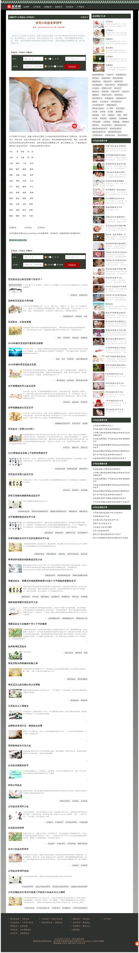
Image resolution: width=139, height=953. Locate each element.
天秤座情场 (123, 118)
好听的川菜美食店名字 (40, 511)
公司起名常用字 (71, 822)
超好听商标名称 (98, 75)
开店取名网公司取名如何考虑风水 (107, 429)
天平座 (94, 118)
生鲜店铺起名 (51, 554)
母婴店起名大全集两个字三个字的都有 (27, 624)
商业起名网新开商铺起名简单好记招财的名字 (111, 451)
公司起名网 (83, 822)
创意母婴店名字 (54, 618)
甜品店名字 (59, 533)
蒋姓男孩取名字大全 (114, 207)
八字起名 (80, 7)
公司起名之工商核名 (18, 706)
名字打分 (66, 447)
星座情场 (116, 122)
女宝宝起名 (14, 922)
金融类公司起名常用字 (79, 887)
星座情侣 (119, 112)
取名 (59, 338)
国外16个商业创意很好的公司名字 (107, 534)
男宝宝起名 (61, 380)
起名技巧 (84, 402)
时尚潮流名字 (121, 75)
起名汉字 (125, 91)
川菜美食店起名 (23, 511)
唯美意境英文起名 (114, 132)
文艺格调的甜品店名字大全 (22, 517)
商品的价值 (106, 78)
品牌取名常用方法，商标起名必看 (25, 726)
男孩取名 (84, 338)
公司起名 (37, 7)
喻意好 (94, 101)
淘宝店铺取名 (82, 679)
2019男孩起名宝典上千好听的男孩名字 (28, 453)
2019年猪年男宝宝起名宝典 (22, 364)
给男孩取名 (109, 98)
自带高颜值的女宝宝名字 (20, 407)
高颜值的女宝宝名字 (62, 423)
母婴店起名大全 (81, 618)
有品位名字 (107, 81)
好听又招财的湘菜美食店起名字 (24, 495)
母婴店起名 (26, 597)
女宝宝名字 (76, 423)
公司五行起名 (29, 908)
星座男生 (103, 118)
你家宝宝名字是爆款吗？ (116, 217)
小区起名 (13, 240)
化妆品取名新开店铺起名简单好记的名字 (109, 458)
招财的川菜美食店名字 (58, 511)
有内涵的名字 (68, 316)
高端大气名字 (107, 95)
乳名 (57, 359)
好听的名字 (83, 295)
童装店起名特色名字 (99, 128)
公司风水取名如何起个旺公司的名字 (107, 513)
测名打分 (75, 447)
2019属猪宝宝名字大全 (115, 198)
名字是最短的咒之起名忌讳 (22, 386)
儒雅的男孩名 (112, 105)
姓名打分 (84, 447)
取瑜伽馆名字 (123, 85)
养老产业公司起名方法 (102, 523)
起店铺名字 (55, 597)
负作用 (102, 112)
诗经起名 (25, 919)
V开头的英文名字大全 (114, 374)
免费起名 (84, 17)
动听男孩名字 (121, 98)
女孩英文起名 (110, 135)
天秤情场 (106, 122)
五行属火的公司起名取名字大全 (106, 520)
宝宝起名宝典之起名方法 (20, 474)
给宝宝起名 (120, 108)
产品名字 (110, 75)
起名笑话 (76, 922)
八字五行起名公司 (43, 908)
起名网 (26, 7)
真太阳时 (58, 66)
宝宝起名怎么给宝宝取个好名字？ (25, 279)
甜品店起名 (49, 533)
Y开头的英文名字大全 (114, 401)
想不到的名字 (116, 101)
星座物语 (95, 115)
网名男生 (86, 922)
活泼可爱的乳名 (81, 359)
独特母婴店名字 (68, 618)
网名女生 (86, 926)
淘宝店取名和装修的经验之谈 (23, 663)
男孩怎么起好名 (98, 108)
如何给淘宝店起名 (17, 646)
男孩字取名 (119, 95)
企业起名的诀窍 (16, 828)
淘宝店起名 (69, 653)
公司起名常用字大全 (18, 806)
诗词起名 (14, 930)
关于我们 (107, 919)
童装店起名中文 (120, 125)
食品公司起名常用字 (43, 887)
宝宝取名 (66, 338)
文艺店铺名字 (82, 533)
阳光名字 (118, 88)
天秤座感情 (96, 122)
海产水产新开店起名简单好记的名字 (107, 455)
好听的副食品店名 (63, 575)
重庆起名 (109, 304)
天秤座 (94, 112)
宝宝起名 (69, 7)
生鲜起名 (61, 554)
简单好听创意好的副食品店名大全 (25, 559)
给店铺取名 (66, 908)
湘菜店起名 (83, 511)
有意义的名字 (110, 85)
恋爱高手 (111, 115)
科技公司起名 (15, 785)
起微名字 (58, 7)
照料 (125, 115)
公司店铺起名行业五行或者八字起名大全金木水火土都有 (36, 892)
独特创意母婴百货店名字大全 (23, 602)
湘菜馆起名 (73, 511)
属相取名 (95, 95)
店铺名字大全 (70, 533)
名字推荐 (84, 597)
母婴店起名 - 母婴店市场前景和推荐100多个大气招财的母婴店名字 (42, 581)
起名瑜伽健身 (97, 85)
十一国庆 (110, 108)
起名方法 (66, 490)
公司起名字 (59, 822)
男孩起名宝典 (72, 469)
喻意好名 (95, 91)
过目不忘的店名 (73, 554)
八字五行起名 (27, 922)
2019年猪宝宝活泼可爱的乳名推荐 (25, 343)
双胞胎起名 (24, 933)
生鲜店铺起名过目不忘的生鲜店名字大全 (28, 538)
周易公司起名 (82, 843)
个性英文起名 (97, 135)
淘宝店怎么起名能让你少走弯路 (24, 684)
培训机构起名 (47, 922)
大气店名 (35, 597)
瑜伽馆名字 (119, 81)
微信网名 (76, 930)
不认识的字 (104, 101)
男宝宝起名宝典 (81, 380)
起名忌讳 (75, 402)
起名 (85, 316)
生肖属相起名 (25, 930)
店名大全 (84, 554)
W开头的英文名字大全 (115, 383)
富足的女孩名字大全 (114, 278)
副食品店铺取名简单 (80, 575)
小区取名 (22, 240)
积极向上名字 (107, 88)
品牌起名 (59, 922)
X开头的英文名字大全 (114, 409)
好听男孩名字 (97, 98)
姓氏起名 (14, 933)
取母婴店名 (66, 597)
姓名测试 (109, 48)
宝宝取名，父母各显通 (19, 322)
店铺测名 (109, 65)
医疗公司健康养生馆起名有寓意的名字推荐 (110, 538)
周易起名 (14, 926)
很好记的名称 (118, 78)
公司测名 (109, 56)
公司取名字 (56, 908)
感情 (119, 115)
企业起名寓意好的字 (18, 765)
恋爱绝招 (113, 118)
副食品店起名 (50, 575)
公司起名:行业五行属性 (102, 527)
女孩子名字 (115, 91)
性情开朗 (105, 91)
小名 (63, 359)
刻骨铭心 (95, 78)
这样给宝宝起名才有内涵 (20, 300)
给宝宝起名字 (107, 125)
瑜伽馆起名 (96, 81)
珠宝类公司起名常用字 (61, 887)
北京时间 (49, 66)
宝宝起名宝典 (60, 469)
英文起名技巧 (123, 135)
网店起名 (78, 653)
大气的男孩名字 (98, 105)
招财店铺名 (45, 597)
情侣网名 (76, 926)
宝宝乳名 (70, 359)
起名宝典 (70, 380)
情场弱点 (125, 122)
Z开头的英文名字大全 (114, 392)
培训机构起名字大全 (101, 516)
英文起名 (86, 919)
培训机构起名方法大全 (19, 745)
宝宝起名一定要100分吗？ (21, 429)
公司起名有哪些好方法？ (103, 425)
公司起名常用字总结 (18, 871)
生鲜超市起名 (39, 554)
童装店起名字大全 (98, 132)
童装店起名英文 (115, 128)
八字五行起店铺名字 (80, 908)
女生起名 (95, 88)
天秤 (103, 115)
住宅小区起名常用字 (18, 849)
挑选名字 (95, 125)
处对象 (110, 112)
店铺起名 (48, 7)
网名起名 (76, 919)
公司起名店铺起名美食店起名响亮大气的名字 (111, 502)
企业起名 (84, 801)
